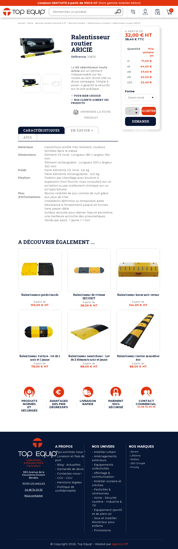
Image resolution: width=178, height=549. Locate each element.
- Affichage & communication (103, 475)
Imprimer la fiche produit (91, 113)
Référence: (79, 57)
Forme (130, 91)
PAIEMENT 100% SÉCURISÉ (115, 404)
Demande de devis (140, 122)
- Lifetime (135, 455)
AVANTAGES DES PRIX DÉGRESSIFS (58, 404)
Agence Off (120, 544)
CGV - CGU (64, 478)
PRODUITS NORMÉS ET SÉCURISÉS (29, 405)
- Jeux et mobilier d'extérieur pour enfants (104, 522)
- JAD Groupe (137, 463)
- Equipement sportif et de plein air (107, 512)
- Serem (134, 451)
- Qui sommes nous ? (70, 452)
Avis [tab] (27, 137)
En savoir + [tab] (82, 130)
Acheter (149, 111)
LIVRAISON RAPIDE (88, 402)
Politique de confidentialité (65, 489)
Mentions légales (69, 482)
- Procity (134, 467)
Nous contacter (33, 495)
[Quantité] (132, 111)
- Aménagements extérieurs (104, 458)
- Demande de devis (69, 469)
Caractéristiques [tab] (41, 130)
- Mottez (134, 459)
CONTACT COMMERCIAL (146, 403)
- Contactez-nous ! (68, 473)
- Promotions (101, 530)
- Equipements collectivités (102, 466)
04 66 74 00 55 (34, 489)
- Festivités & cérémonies (101, 491)
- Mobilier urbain (104, 452)
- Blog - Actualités (68, 465)
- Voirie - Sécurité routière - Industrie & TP (107, 501)
